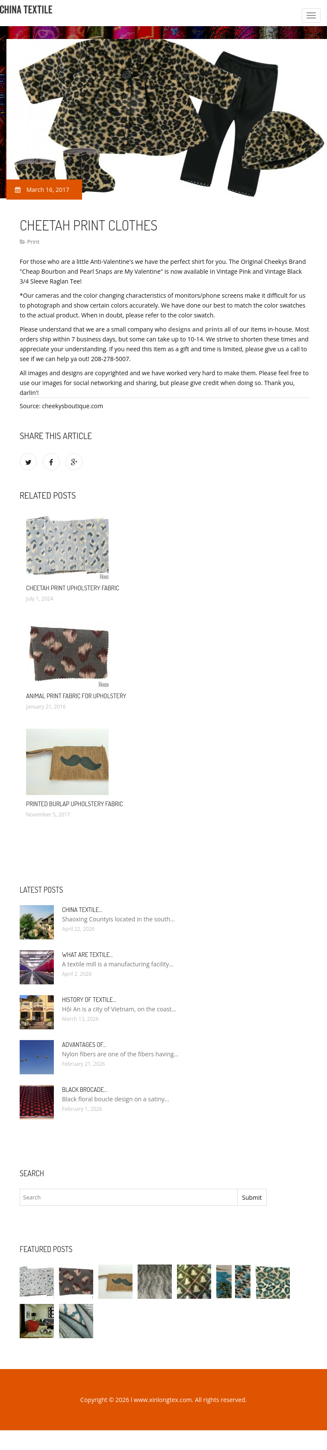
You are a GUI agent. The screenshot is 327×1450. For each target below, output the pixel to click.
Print (33, 241)
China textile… (82, 910)
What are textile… (87, 955)
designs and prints (195, 329)
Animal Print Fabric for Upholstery (76, 696)
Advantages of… (84, 1044)
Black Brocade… (84, 1089)
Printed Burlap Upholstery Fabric (74, 804)
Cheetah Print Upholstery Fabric (72, 588)
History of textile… (89, 1000)
